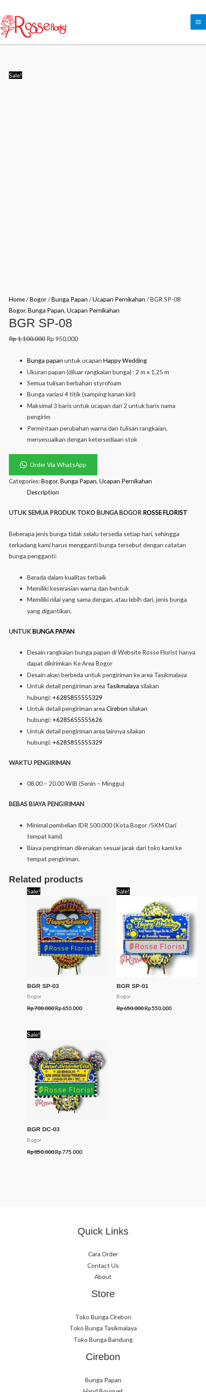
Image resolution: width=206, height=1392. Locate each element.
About (103, 1100)
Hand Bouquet (103, 1214)
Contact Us (103, 1089)
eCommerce (117, 1373)
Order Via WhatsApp (53, 288)
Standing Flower (103, 1226)
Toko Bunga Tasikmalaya (103, 1152)
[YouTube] (123, 1318)
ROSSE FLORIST (165, 336)
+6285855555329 (77, 521)
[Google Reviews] (136, 1318)
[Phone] (97, 1318)
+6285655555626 (77, 543)
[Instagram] (83, 1318)
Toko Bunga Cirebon (103, 1140)
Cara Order (103, 1077)
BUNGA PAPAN (53, 455)
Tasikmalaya (122, 509)
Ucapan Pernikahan (119, 122)
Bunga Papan (69, 122)
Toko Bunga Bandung (103, 1163)
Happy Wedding (125, 184)
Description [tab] (43, 316)
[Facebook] (110, 1318)
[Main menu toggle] (198, 22)
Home (17, 122)
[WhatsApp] (70, 1318)
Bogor (38, 122)
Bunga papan (45, 184)
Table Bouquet (103, 1237)
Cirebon (117, 532)
